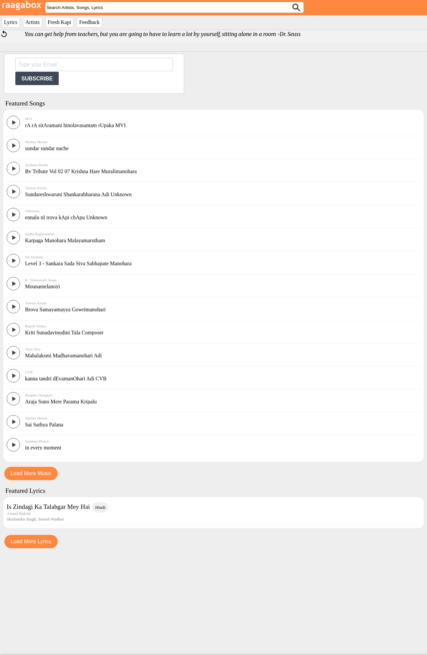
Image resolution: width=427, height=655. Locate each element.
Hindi (100, 607)
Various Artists (36, 288)
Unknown (32, 311)
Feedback (89, 22)
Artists (32, 22)
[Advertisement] (213, 144)
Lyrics (10, 22)
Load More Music (30, 573)
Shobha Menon (36, 242)
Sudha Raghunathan (39, 334)
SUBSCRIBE (37, 78)
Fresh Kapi (59, 22)
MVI (28, 219)
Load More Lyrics (31, 641)
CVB (29, 472)
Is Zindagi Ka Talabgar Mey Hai (48, 606)
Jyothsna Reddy (36, 265)
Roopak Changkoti (39, 495)
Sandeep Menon (37, 541)
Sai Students (34, 357)
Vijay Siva (32, 449)
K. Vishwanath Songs (41, 380)
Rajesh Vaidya (35, 426)
